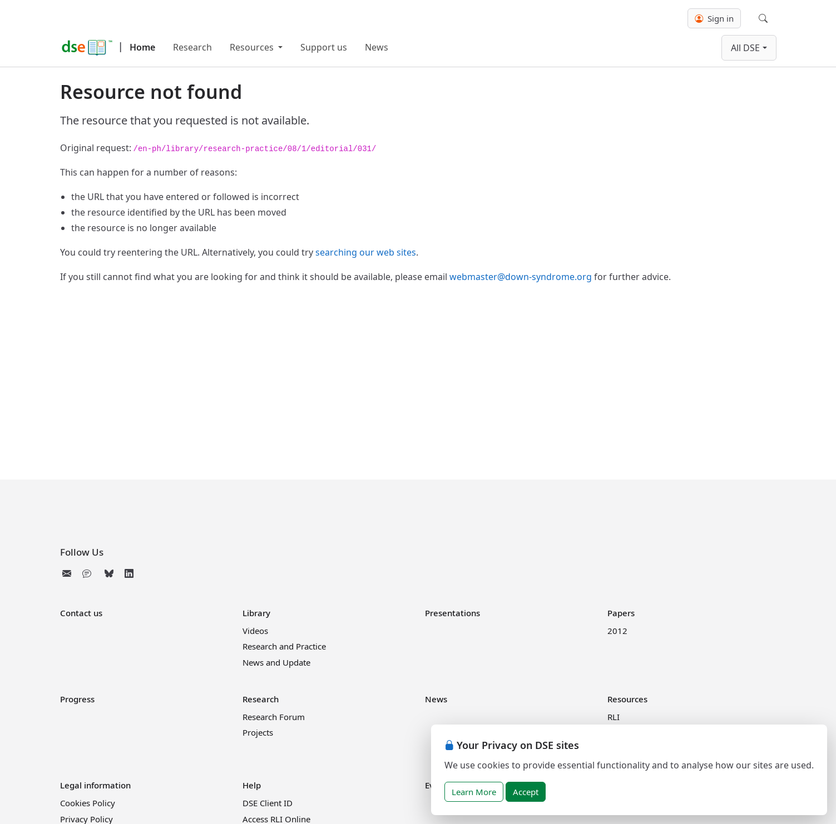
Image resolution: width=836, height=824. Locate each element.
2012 (617, 630)
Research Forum (274, 716)
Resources (253, 47)
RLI (613, 716)
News (376, 47)
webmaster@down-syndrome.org (520, 277)
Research (192, 47)
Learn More (474, 791)
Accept (525, 791)
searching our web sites (365, 252)
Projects (258, 732)
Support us (323, 47)
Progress (77, 699)
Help (252, 785)
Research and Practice (284, 646)
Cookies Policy (87, 802)
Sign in (714, 18)
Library (256, 612)
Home (142, 47)
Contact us (81, 612)
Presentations (452, 612)
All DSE (745, 48)
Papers (621, 612)
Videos (255, 630)
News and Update (276, 662)
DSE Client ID (268, 802)
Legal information (95, 785)
